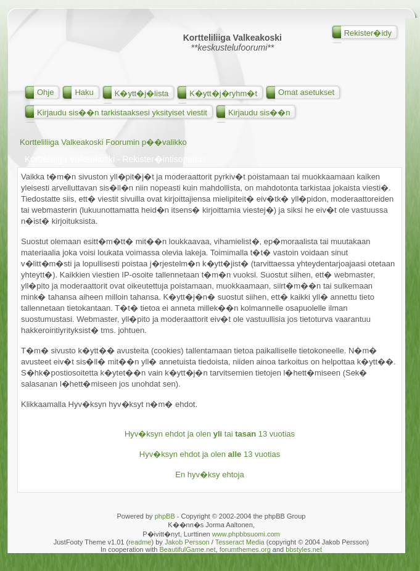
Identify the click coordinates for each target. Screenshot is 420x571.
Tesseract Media (240, 542)
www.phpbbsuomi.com (246, 534)
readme (139, 542)
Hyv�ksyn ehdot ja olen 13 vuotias (209, 454)
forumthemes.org (245, 549)
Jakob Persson (187, 542)
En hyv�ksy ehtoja (209, 474)
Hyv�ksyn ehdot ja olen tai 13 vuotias (210, 433)
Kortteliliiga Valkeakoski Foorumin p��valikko (103, 142)
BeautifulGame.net (187, 549)
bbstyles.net (304, 549)
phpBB (165, 516)
